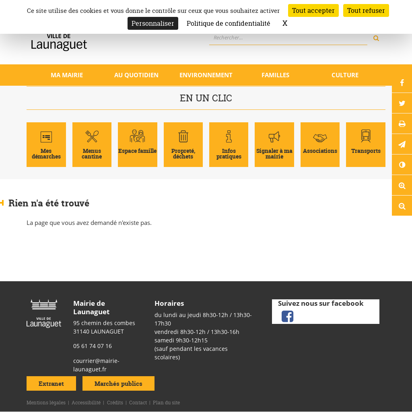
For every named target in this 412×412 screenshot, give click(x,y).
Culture (345, 75)
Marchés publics (118, 383)
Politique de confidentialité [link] (228, 23)
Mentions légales (46, 402)
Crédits (115, 402)
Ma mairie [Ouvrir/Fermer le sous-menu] (67, 75)
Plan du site (166, 402)
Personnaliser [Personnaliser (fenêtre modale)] (153, 23)
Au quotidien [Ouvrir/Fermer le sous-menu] (136, 75)
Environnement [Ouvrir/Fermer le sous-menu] (206, 75)
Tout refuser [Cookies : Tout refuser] (366, 10)
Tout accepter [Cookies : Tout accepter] (313, 10)
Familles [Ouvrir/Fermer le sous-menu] (275, 75)
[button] (402, 144)
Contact (138, 402)
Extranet (51, 383)
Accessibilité (86, 402)
